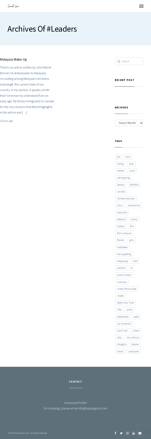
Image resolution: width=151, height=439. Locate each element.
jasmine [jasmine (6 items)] (121, 268)
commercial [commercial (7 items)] (134, 205)
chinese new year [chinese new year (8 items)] (126, 198)
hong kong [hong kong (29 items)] (122, 261)
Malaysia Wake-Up (13, 59)
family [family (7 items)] (134, 219)
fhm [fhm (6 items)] (132, 226)
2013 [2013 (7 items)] (128, 157)
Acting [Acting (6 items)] (120, 163)
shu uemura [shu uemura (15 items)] (133, 337)
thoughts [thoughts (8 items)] (121, 344)
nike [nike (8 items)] (119, 309)
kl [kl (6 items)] (132, 268)
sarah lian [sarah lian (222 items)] (122, 330)
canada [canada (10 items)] (121, 191)
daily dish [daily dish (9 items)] (122, 212)
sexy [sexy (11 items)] (119, 337)
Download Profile (75, 403)
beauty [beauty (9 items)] (120, 184)
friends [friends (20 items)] (120, 240)
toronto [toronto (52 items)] (135, 344)
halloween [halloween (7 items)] (122, 247)
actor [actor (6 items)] (131, 163)
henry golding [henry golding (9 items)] (124, 254)
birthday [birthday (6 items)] (134, 184)
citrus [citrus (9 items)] (120, 205)
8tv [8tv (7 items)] (118, 157)
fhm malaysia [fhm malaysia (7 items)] (124, 233)
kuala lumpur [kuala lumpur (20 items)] (124, 275)
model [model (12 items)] (120, 295)
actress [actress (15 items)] (120, 170)
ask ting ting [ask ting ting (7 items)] (123, 177)
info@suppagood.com (93, 408)
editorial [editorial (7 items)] (121, 219)
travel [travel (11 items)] (120, 351)
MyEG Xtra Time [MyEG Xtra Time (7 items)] (125, 302)
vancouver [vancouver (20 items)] (133, 351)
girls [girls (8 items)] (131, 240)
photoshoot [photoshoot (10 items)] (123, 316)
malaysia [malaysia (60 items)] (122, 282)
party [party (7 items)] (129, 309)
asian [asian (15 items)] (132, 170)
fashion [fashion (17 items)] (121, 226)
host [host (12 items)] (135, 261)
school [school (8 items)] (136, 330)
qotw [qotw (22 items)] (136, 316)
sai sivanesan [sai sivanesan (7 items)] (124, 323)
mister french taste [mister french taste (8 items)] (126, 289)
